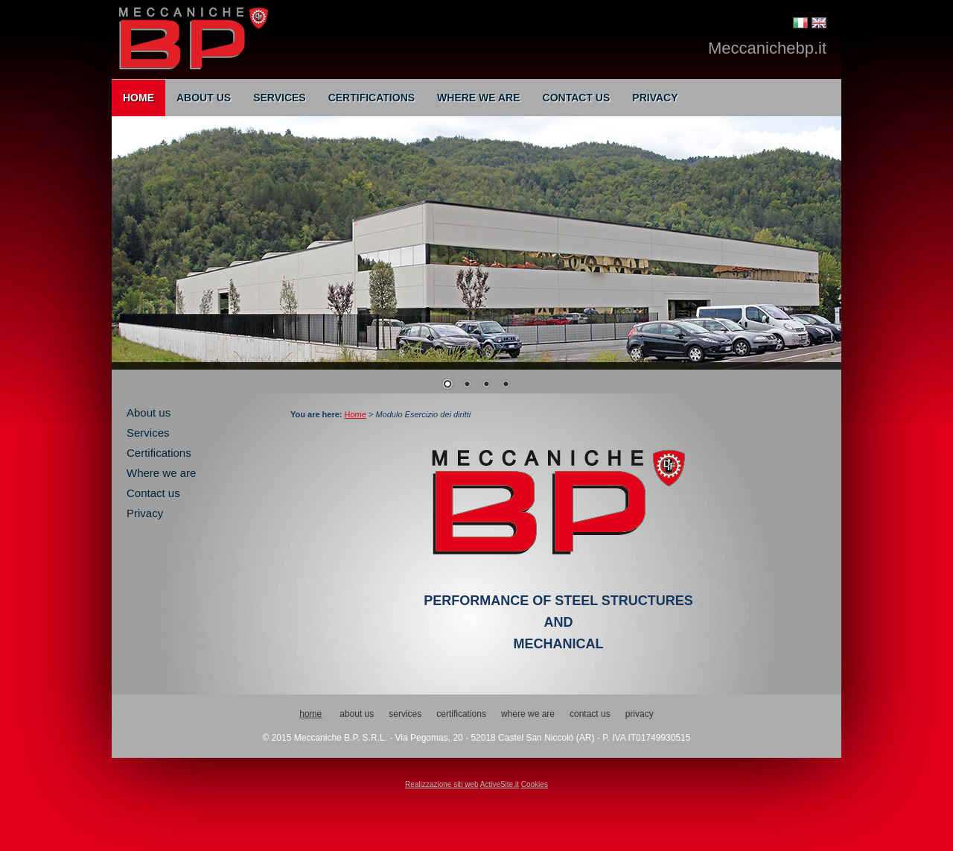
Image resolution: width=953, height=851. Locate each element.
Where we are (478, 98)
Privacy (655, 98)
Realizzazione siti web (441, 784)
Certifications (371, 98)
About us (203, 98)
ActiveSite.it (499, 784)
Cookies (534, 784)
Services (279, 98)
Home (138, 98)
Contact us (577, 98)
